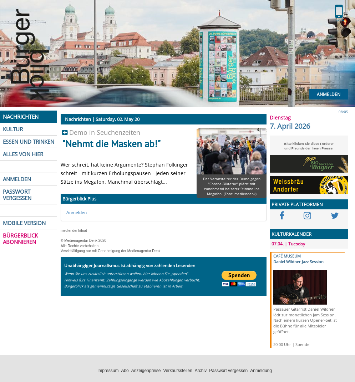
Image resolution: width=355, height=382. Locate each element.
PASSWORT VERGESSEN (17, 195)
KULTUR (13, 129)
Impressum (107, 370)
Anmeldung (261, 370)
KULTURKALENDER (291, 234)
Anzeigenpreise (146, 370)
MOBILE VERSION (24, 222)
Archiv (201, 370)
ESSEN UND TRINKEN (28, 141)
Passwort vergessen (228, 370)
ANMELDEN (17, 179)
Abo (124, 370)
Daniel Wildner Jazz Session (298, 261)
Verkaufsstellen (177, 370)
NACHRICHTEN (21, 116)
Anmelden (328, 94)
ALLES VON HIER (23, 154)
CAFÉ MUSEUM (287, 256)
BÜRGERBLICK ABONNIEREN (20, 238)
